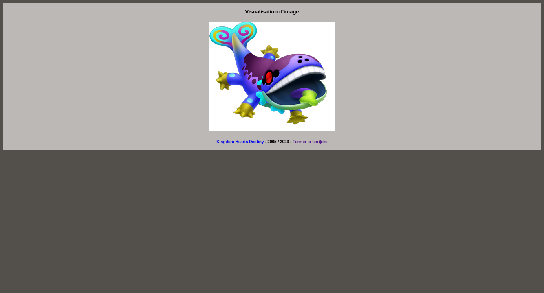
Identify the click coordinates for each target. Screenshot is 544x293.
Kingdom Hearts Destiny (240, 142)
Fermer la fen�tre (310, 142)
